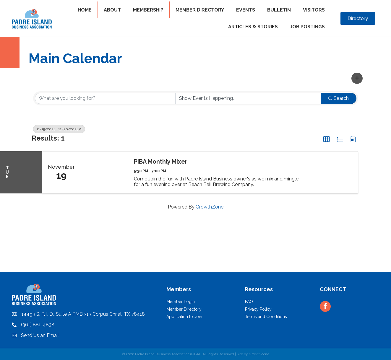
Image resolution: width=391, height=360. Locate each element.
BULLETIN (279, 10)
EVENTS (245, 10)
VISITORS (314, 10)
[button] (357, 78)
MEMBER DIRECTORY (200, 10)
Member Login (180, 301)
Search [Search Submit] (338, 98)
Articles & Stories (253, 27)
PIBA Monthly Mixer (160, 161)
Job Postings (307, 27)
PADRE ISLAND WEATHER (195, 249)
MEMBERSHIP (148, 10)
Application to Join (184, 316)
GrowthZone (209, 207)
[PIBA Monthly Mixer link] (104, 172)
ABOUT (112, 10)
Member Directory (184, 309)
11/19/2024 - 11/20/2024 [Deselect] (59, 129)
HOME (85, 10)
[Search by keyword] (105, 98)
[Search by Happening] (248, 98)
